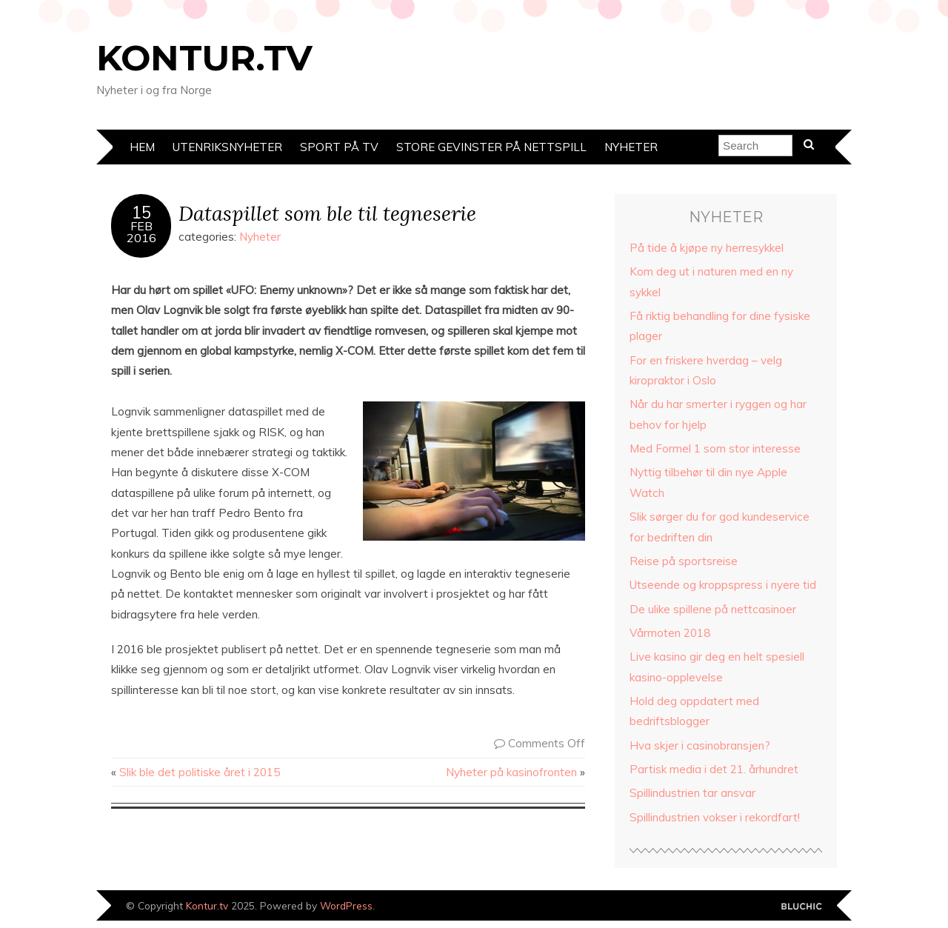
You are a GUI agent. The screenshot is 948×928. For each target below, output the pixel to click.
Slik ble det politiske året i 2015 (199, 772)
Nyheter (631, 147)
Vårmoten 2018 (670, 633)
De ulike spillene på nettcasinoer (713, 609)
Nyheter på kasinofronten (511, 772)
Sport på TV (339, 147)
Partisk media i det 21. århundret (714, 769)
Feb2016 (141, 231)
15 (141, 212)
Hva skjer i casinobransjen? (700, 745)
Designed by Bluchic (801, 907)
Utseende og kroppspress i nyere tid (723, 585)
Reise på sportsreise (684, 561)
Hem (142, 147)
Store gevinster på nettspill (491, 147)
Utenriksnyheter (227, 147)
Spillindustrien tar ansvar (692, 793)
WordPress (346, 905)
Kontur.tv (204, 57)
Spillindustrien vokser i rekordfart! (715, 817)
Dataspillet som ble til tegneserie (327, 213)
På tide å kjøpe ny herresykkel (707, 248)
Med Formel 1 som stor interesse (715, 448)
